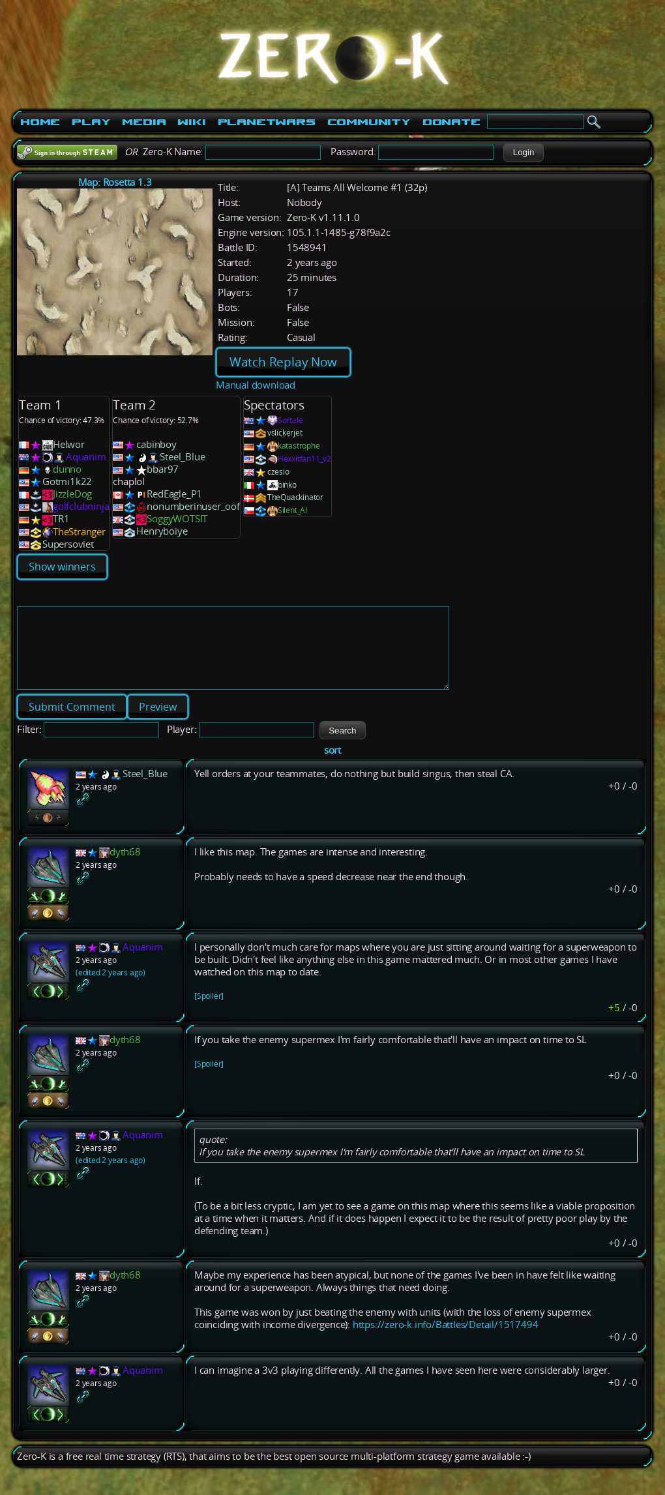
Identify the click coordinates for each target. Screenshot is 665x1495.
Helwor (69, 444)
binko (287, 484)
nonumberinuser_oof (193, 506)
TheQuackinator (295, 497)
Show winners (62, 566)
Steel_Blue (182, 457)
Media (144, 122)
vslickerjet (285, 432)
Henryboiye (161, 531)
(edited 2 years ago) (110, 988)
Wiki (191, 122)
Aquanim (86, 457)
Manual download (255, 385)
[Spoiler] (209, 1011)
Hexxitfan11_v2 (304, 458)
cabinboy (156, 444)
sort (332, 766)
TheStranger (79, 531)
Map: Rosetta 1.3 (115, 182)
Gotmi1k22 (67, 481)
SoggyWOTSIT (177, 518)
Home (40, 122)
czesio (278, 471)
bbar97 (163, 469)
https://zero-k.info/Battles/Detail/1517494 (446, 1340)
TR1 (61, 518)
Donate (451, 122)
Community (369, 122)
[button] (523, 152)
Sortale (290, 420)
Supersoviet (68, 544)
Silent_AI (292, 510)
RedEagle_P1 (174, 494)
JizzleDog (72, 494)
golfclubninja (81, 506)
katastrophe (299, 445)
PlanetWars (267, 122)
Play (91, 122)
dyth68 (125, 867)
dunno (67, 469)
